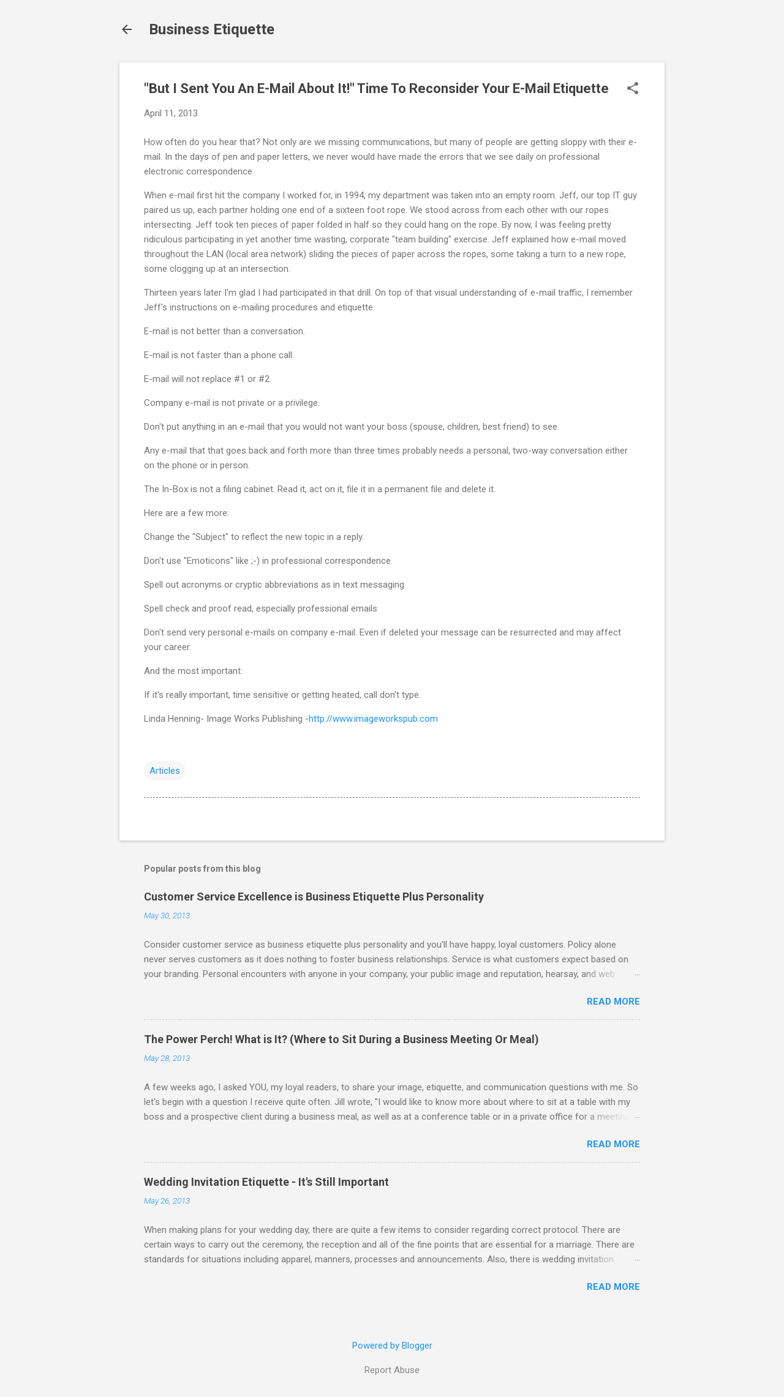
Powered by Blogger (392, 1345)
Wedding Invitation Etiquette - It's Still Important (266, 1181)
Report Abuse (392, 1370)
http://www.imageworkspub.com (373, 718)
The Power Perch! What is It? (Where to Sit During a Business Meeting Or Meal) (341, 1039)
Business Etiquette (211, 29)
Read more (613, 1001)
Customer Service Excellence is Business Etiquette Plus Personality (314, 896)
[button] (632, 89)
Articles (164, 770)
